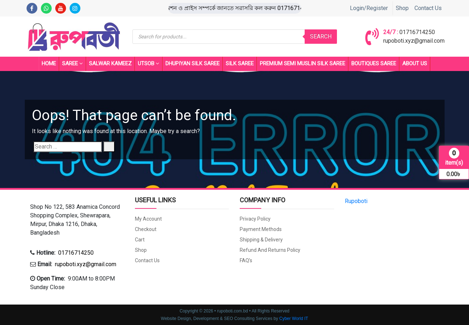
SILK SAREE (240, 63)
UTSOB (148, 63)
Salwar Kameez (110, 63)
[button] (77, 220)
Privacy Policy (255, 219)
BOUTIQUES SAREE (373, 63)
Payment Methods (261, 229)
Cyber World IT (293, 318)
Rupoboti (356, 201)
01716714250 (417, 32)
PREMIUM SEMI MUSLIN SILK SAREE (302, 63)
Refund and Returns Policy (270, 250)
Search (321, 36)
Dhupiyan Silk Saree (192, 63)
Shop (402, 8)
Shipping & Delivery (261, 239)
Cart (140, 239)
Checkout (145, 229)
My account (148, 219)
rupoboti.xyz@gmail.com (414, 40)
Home (49, 63)
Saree (72, 63)
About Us (414, 63)
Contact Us (428, 8)
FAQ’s (246, 260)
